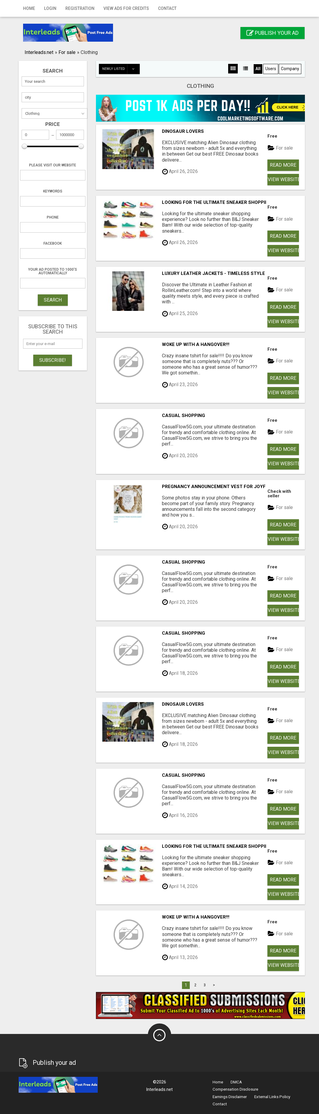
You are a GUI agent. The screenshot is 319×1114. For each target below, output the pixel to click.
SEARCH (53, 300)
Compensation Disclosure (235, 1089)
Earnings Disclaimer (230, 1097)
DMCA (236, 1082)
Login (50, 8)
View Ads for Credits (126, 8)
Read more (283, 165)
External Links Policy (272, 1097)
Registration (79, 8)
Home (29, 8)
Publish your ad (272, 33)
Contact (167, 8)
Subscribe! (52, 360)
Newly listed (120, 69)
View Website (283, 179)
